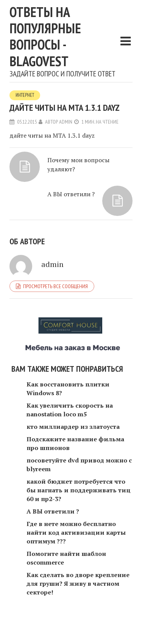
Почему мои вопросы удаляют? (78, 164)
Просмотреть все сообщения (55, 286)
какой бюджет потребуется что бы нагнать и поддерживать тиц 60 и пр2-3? (79, 490)
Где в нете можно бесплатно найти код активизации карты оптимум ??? (76, 532)
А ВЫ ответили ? (71, 194)
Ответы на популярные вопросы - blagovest (45, 36)
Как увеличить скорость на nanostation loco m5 (70, 409)
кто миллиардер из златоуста (73, 426)
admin (65, 121)
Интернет (25, 95)
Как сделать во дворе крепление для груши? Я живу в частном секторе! (78, 583)
